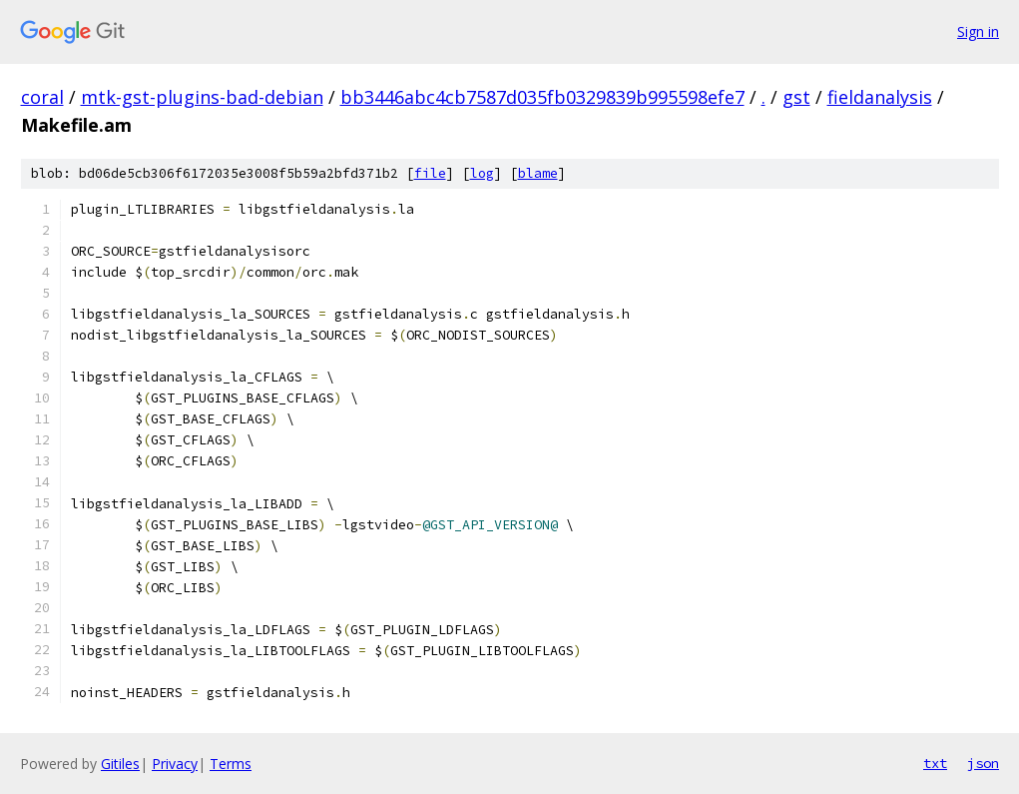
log (482, 173)
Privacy (175, 763)
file (430, 173)
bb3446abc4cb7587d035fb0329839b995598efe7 (542, 97)
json (983, 763)
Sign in (978, 31)
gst (796, 97)
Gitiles (120, 763)
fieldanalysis (879, 97)
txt (935, 763)
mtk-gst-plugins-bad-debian (202, 97)
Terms (231, 763)
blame (538, 173)
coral (42, 97)
